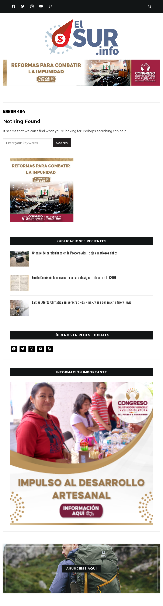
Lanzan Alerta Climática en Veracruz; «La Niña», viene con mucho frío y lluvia (81, 302)
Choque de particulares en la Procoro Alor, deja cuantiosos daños (75, 253)
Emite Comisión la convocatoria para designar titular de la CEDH (74, 277)
